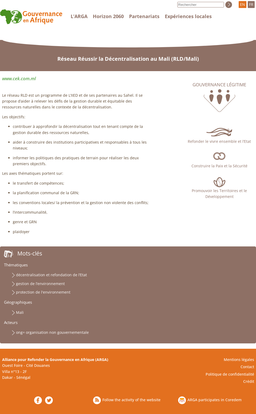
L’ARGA (79, 16)
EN (242, 4)
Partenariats (144, 16)
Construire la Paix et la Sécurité (219, 165)
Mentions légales (239, 359)
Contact (247, 366)
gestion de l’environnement (40, 283)
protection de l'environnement (43, 292)
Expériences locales (188, 16)
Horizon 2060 (108, 16)
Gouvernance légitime (219, 85)
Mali (20, 312)
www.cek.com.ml (19, 78)
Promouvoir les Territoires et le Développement (219, 193)
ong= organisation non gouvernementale (52, 332)
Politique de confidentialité (230, 374)
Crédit (248, 381)
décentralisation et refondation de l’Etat (51, 274)
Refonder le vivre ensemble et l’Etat (219, 141)
